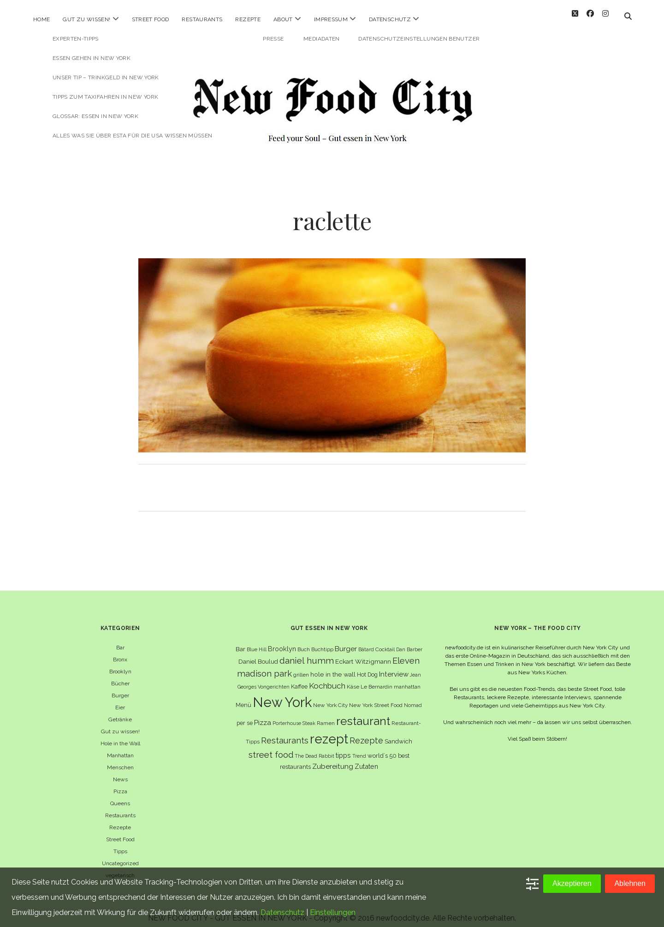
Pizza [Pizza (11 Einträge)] (262, 715)
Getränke (120, 711)
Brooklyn (120, 663)
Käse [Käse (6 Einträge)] (353, 679)
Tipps (120, 843)
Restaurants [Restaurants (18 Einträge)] (284, 732)
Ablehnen (630, 883)
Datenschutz (390, 19)
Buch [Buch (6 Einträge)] (303, 641)
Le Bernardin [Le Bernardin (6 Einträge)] (376, 679)
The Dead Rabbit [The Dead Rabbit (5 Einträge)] (314, 748)
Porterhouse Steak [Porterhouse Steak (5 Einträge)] (294, 715)
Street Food (150, 19)
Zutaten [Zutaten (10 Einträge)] (366, 759)
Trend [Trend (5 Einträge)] (359, 748)
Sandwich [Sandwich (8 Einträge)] (398, 733)
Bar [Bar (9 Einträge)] (240, 641)
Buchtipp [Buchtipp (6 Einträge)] (322, 641)
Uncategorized (120, 855)
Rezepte (248, 19)
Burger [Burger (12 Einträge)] (346, 640)
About (283, 19)
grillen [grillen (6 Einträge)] (301, 667)
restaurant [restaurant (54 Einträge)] (363, 713)
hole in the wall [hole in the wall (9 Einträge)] (333, 666)
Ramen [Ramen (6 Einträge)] (326, 715)
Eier (120, 699)
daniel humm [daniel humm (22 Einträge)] (306, 653)
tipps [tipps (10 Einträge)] (343, 748)
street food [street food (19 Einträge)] (271, 747)
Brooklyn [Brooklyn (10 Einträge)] (282, 641)
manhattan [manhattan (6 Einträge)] (407, 679)
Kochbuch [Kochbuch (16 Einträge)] (327, 678)
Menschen (120, 759)
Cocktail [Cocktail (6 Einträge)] (385, 641)
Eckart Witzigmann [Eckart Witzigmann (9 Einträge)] (363, 653)
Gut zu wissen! (86, 19)
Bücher (120, 675)
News (120, 771)
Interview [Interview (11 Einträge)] (394, 666)
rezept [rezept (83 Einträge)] (329, 731)
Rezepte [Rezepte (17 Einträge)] (366, 732)
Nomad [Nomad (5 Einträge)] (413, 697)
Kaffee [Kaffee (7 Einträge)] (299, 678)
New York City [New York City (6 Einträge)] (330, 697)
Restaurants (202, 19)
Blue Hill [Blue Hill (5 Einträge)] (257, 641)
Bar (120, 639)
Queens (120, 795)
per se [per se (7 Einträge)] (245, 715)
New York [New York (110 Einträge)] (282, 694)
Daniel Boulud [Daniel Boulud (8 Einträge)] (258, 653)
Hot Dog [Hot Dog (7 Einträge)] (367, 666)
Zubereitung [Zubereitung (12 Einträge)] (332, 759)
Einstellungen (333, 912)
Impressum (331, 19)
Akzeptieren (572, 883)
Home (41, 19)
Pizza (120, 783)
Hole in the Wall (120, 735)
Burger (120, 687)
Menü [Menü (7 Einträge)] (243, 697)
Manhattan (120, 747)
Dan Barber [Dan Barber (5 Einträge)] (409, 641)
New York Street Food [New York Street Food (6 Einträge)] (376, 697)
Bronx (120, 651)
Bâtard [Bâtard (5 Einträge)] (366, 641)
